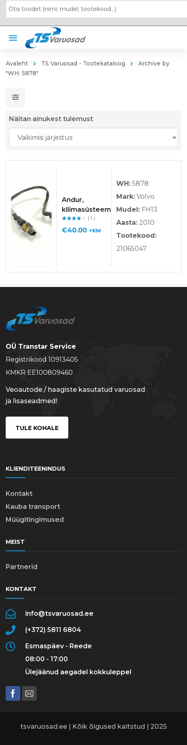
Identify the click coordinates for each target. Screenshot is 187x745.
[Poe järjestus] (93, 137)
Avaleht (17, 63)
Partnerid (21, 567)
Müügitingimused (35, 519)
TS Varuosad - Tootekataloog (83, 63)
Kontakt (19, 493)
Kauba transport (33, 506)
